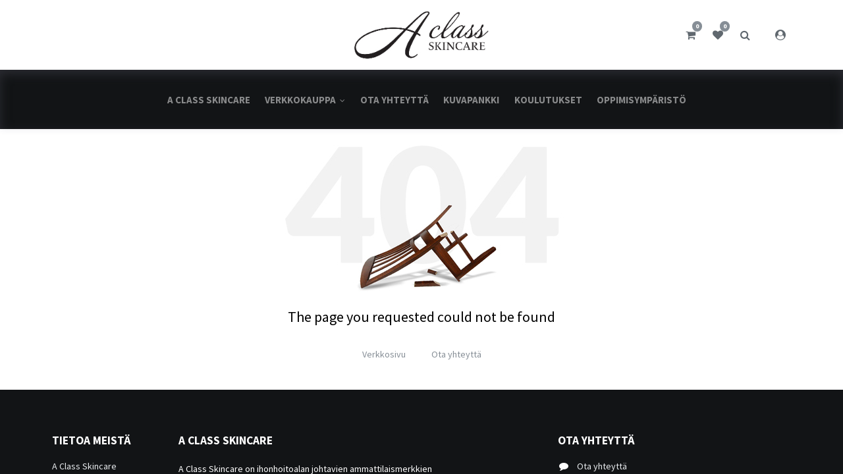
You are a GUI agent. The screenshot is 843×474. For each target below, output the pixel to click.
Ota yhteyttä (456, 354)
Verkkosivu (384, 354)
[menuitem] (209, 99)
